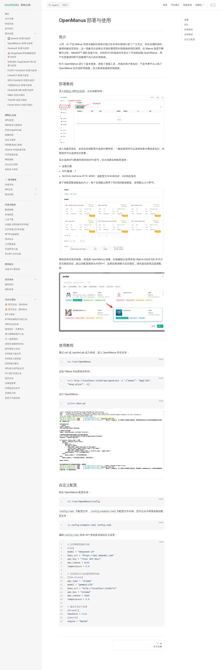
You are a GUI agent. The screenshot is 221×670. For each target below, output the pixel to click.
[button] (21, 13)
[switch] (213, 5)
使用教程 (188, 34)
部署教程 (188, 29)
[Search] (58, 5)
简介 (186, 24)
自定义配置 (189, 39)
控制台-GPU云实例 (74, 91)
